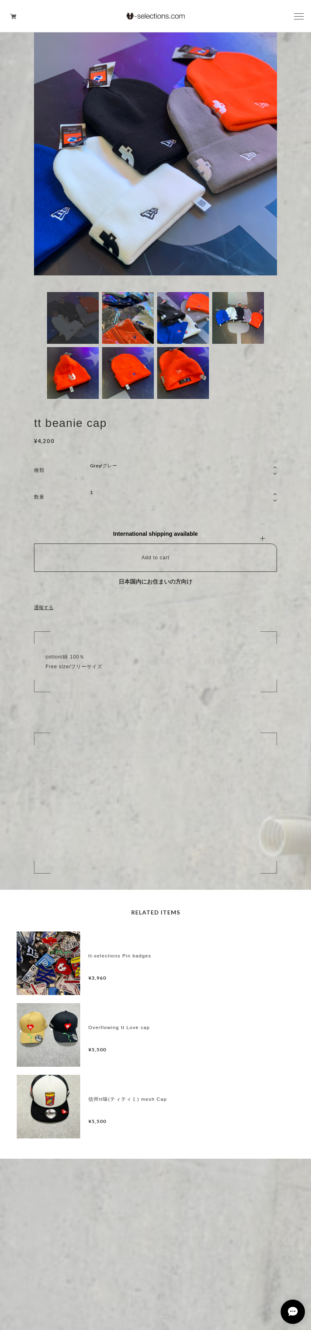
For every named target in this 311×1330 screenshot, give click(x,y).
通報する (43, 607)
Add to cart (155, 558)
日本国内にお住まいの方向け (155, 581)
